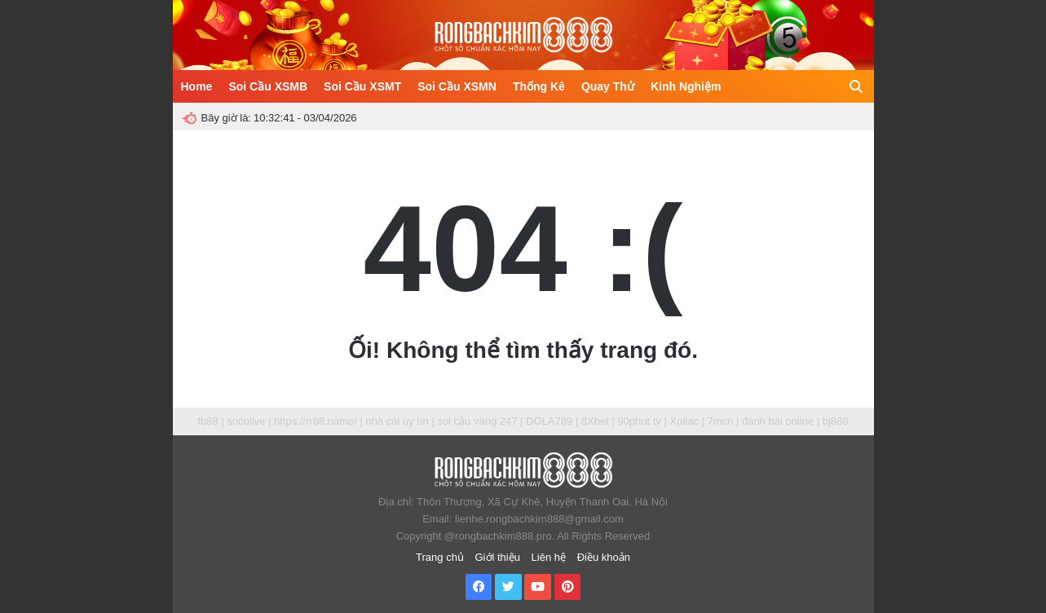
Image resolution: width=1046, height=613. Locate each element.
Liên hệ (549, 557)
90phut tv (639, 421)
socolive (246, 421)
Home (197, 86)
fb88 (207, 421)
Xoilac (683, 421)
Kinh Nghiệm (686, 86)
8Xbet (595, 421)
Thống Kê (539, 86)
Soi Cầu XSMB (267, 86)
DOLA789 (549, 421)
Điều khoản (603, 557)
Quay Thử (607, 86)
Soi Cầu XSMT (362, 86)
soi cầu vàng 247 (477, 421)
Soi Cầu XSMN (457, 86)
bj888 (836, 421)
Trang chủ (440, 557)
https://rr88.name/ (315, 421)
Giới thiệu (497, 557)
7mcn (721, 421)
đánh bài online (778, 421)
